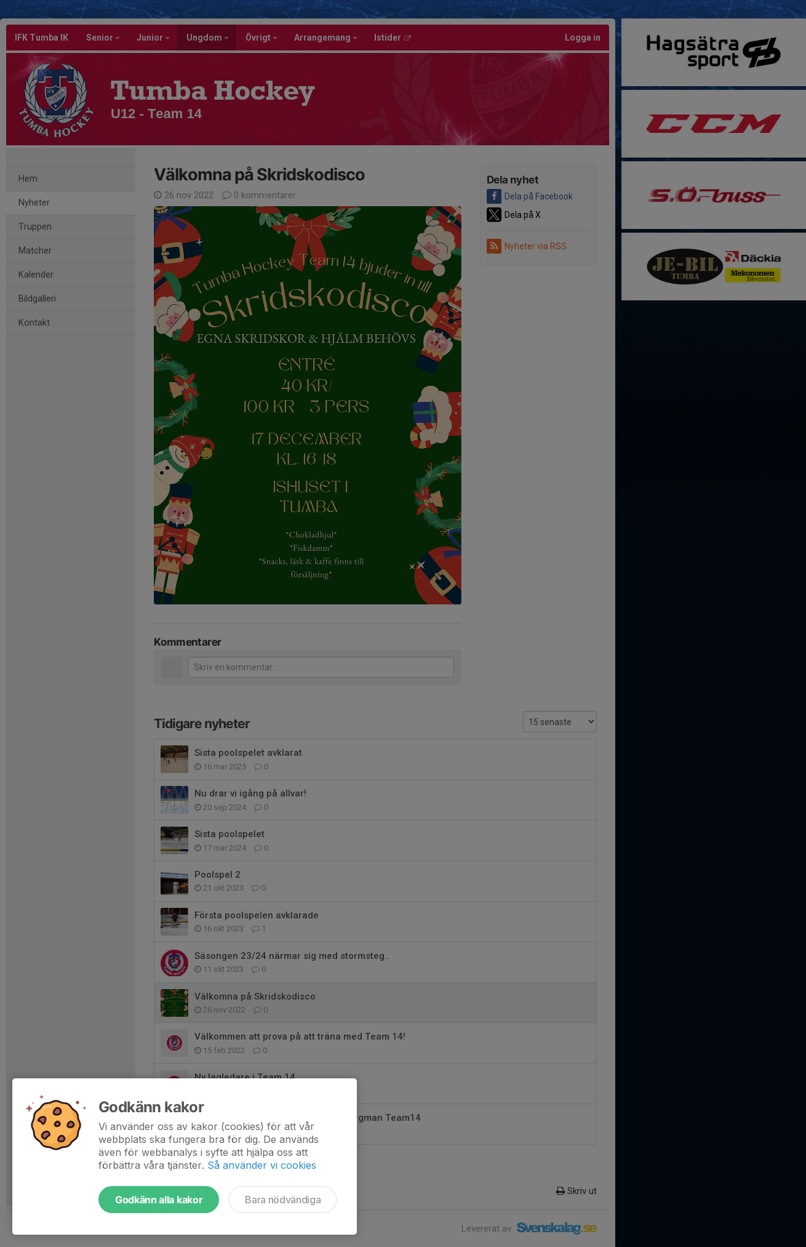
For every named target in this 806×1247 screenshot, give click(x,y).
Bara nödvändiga (283, 1199)
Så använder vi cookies (261, 1165)
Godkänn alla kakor (158, 1199)
